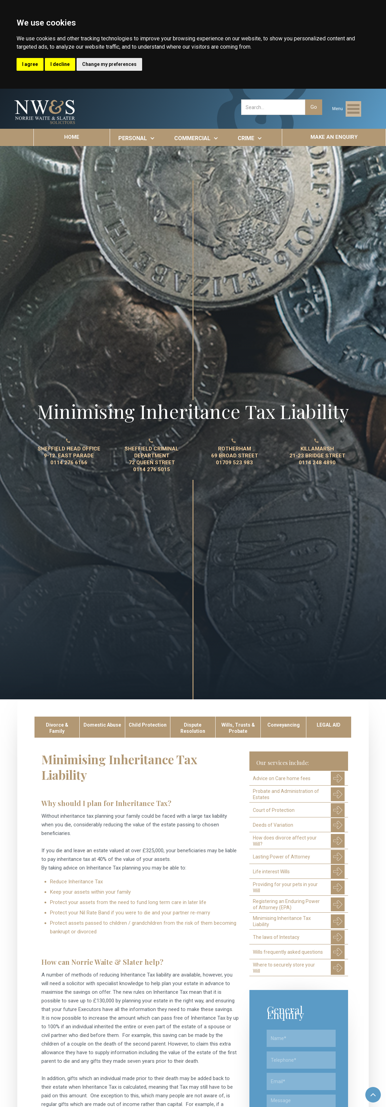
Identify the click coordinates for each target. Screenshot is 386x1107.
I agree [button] (30, 64)
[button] (346, 109)
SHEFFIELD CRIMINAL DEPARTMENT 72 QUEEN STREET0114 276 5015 (152, 459)
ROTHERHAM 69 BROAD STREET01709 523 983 (234, 456)
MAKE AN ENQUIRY (334, 137)
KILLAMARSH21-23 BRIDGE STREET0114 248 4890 (317, 456)
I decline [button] (60, 64)
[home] (45, 112)
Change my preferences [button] (109, 64)
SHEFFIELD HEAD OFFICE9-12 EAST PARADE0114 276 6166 (69, 456)
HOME (71, 137)
